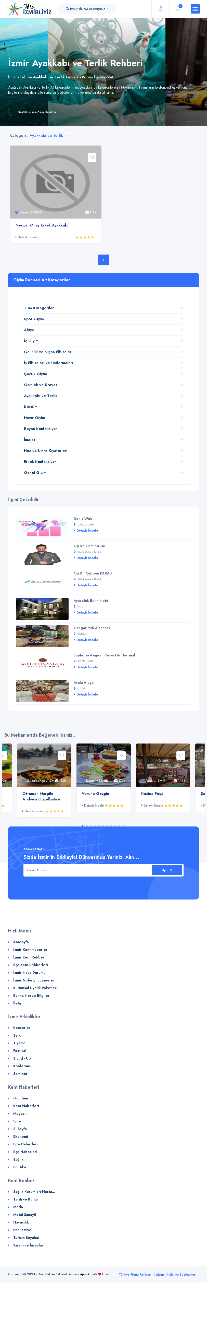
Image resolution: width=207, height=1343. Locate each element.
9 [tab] (115, 826)
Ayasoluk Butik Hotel (91, 600)
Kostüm (30, 407)
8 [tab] (111, 826)
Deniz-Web (83, 518)
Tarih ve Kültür (25, 1199)
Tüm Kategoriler (39, 308)
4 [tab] (95, 826)
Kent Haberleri (26, 1105)
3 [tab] (91, 826)
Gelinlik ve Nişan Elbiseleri (48, 352)
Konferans (22, 1066)
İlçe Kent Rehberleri (30, 964)
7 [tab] (107, 826)
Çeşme (80, 688)
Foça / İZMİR (153, 780)
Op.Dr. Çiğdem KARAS (93, 573)
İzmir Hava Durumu (29, 972)
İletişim (19, 1003)
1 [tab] (82, 826)
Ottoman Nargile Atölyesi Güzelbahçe (41, 796)
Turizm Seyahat (26, 1237)
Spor (17, 1121)
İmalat (29, 439)
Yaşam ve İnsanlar (28, 1245)
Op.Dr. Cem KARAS (90, 545)
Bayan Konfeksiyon (41, 428)
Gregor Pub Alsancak (92, 627)
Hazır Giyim (34, 418)
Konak (80, 634)
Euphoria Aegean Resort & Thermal (104, 655)
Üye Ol (167, 870)
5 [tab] (99, 826)
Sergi (17, 1035)
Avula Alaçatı (85, 682)
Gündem (20, 1098)
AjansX (84, 1274)
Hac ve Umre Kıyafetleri (45, 450)
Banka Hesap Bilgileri (31, 995)
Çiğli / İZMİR (84, 524)
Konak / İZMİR (28, 212)
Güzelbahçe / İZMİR (40, 780)
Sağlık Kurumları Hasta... (34, 1191)
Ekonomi (20, 1136)
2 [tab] (86, 826)
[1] (103, 260)
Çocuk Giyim (35, 374)
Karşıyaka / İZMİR (87, 552)
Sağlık (18, 1159)
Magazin (20, 1113)
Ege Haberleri (25, 1144)
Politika (19, 1167)
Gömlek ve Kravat (40, 385)
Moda (18, 1206)
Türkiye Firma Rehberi (135, 1274)
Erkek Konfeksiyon (40, 461)
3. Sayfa (20, 1128)
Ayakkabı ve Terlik (40, 396)
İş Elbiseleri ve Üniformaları (48, 363)
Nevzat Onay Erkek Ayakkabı (42, 225)
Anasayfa (21, 941)
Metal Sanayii (24, 1214)
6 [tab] (103, 826)
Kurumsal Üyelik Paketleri (35, 987)
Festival (19, 1050)
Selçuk (80, 606)
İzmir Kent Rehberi (29, 957)
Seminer (20, 1073)
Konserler (21, 1027)
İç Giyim (31, 341)
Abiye (29, 330)
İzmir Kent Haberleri (30, 949)
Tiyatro (19, 1043)
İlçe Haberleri (25, 1151)
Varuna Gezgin (95, 793)
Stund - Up (22, 1058)
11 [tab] (123, 826)
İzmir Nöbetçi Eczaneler (33, 980)
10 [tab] (119, 826)
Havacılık (21, 1222)
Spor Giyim (34, 319)
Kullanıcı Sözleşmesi (181, 1274)
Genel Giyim (35, 472)
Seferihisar (83, 661)
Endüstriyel (22, 1229)
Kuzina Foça (152, 793)
